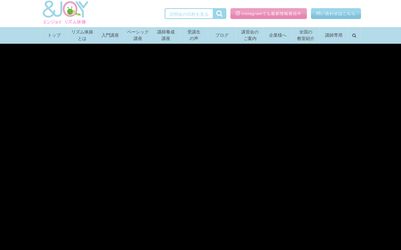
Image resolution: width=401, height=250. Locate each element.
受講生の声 (193, 35)
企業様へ (277, 35)
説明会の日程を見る (189, 14)
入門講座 (110, 35)
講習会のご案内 (250, 35)
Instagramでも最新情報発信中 (268, 13)
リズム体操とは (82, 35)
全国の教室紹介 (305, 35)
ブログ (222, 35)
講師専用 (334, 35)
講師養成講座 (166, 35)
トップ (54, 35)
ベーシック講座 (138, 35)
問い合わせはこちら (336, 13)
